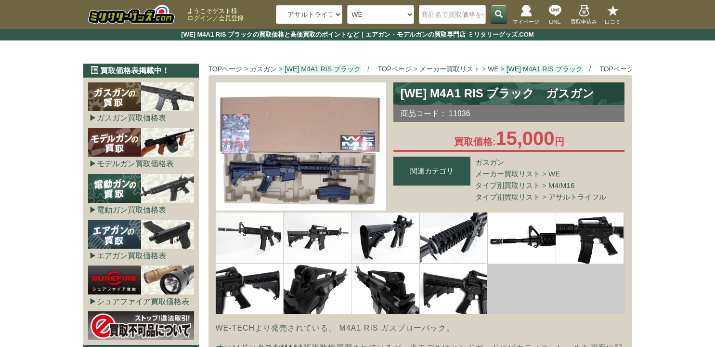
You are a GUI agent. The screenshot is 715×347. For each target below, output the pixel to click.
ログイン (199, 18)
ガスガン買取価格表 (131, 118)
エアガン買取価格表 (131, 256)
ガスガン (489, 162)
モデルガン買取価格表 (135, 164)
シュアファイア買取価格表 (143, 301)
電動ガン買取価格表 (131, 210)
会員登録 (231, 18)
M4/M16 (561, 185)
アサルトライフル (577, 197)
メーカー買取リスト (507, 174)
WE (554, 174)
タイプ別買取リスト (507, 185)
